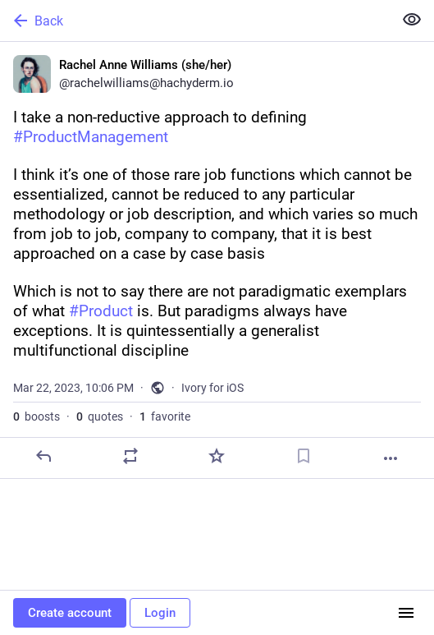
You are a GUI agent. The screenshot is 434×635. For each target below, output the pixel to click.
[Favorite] (216, 456)
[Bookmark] (303, 456)
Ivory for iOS (212, 387)
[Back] (195, 20)
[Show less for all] (412, 19)
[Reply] (43, 456)
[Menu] (406, 613)
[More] (390, 458)
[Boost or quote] (130, 456)
